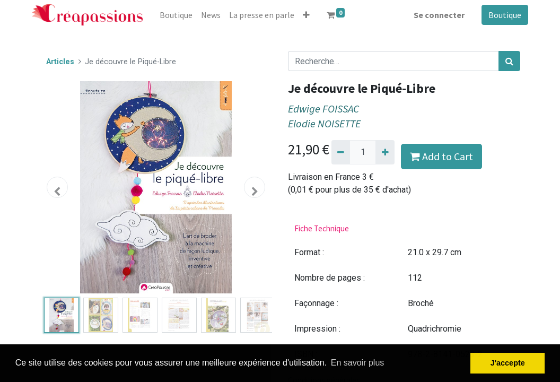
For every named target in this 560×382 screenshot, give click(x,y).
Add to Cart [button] (441, 156)
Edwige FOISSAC (323, 109)
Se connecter (439, 15)
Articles (60, 61)
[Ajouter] (384, 152)
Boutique (504, 15)
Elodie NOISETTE (324, 124)
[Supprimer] (340, 152)
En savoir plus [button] (357, 362)
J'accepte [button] (508, 363)
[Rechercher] (509, 61)
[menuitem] (176, 14)
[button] (306, 14)
